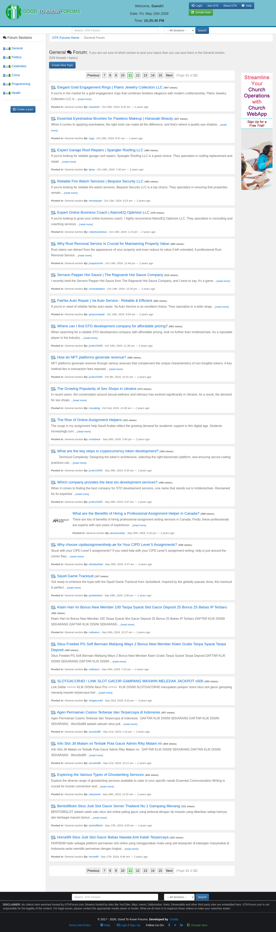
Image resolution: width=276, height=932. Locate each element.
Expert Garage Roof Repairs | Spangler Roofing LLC (100, 150)
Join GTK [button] (213, 5)
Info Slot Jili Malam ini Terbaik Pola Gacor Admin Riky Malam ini (109, 743)
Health (12, 93)
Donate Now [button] (201, 12)
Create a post (23, 109)
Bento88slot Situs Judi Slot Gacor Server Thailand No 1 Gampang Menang (118, 806)
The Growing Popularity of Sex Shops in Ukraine (97, 389)
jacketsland (95, 595)
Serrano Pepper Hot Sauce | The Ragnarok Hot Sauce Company (110, 275)
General (13, 48)
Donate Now (197, 925)
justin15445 (95, 345)
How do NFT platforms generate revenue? (91, 357)
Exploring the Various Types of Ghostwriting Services (100, 775)
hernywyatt (95, 200)
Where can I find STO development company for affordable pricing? (112, 326)
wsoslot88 (95, 731)
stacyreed (94, 794)
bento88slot (95, 825)
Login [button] (196, 5)
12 (137, 75)
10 (122, 75)
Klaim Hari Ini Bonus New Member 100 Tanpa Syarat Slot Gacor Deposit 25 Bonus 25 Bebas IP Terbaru (142, 607)
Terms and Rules (80, 925)
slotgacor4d (95, 700)
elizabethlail (96, 564)
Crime (11, 75)
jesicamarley (117, 533)
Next (169, 75)
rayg (91, 138)
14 (152, 75)
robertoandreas (98, 231)
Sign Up (135, 925)
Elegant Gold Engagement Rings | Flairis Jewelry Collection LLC (109, 87)
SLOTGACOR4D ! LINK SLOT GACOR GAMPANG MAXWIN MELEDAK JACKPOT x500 (130, 681)
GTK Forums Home (65, 37)
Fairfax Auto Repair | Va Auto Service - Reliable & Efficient (104, 300)
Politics (12, 57)
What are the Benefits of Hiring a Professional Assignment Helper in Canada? (135, 513)
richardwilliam (97, 288)
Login (121, 925)
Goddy (174, 919)
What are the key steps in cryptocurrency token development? (108, 451)
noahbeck (94, 439)
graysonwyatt (96, 314)
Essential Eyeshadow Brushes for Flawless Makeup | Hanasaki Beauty (115, 118)
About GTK (230, 5)
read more (85, 99)
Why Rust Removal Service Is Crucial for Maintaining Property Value (113, 244)
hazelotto (94, 106)
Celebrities (14, 66)
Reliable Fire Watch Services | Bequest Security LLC (100, 181)
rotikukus (94, 632)
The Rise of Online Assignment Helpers (89, 420)
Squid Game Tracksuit (75, 576)
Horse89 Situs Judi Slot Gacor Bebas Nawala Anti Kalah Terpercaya (112, 837)
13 (145, 75)
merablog (94, 408)
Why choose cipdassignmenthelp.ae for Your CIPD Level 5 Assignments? (117, 545)
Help (247, 5)
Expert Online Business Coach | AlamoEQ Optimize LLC (103, 212)
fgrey (92, 169)
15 (160, 75)
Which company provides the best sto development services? (107, 482)
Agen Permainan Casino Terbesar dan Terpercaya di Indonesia (108, 712)
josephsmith (96, 263)
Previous (93, 75)
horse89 (93, 856)
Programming (16, 84)
